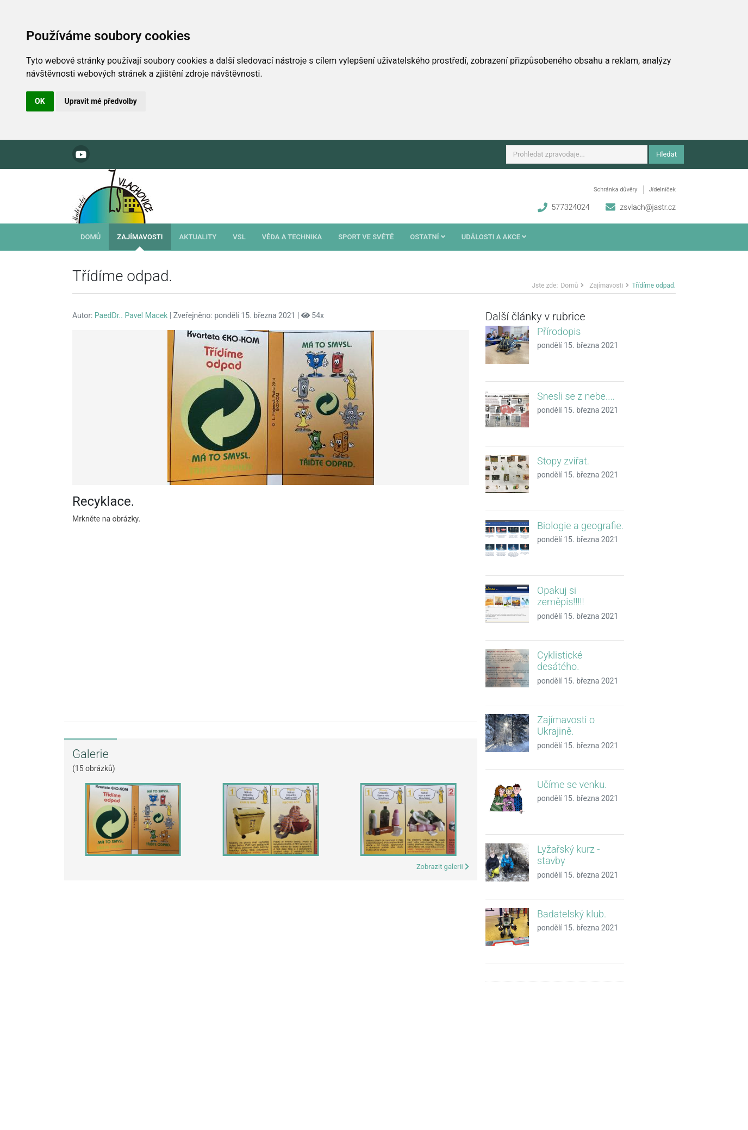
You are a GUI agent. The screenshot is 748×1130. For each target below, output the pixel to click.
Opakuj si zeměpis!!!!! (560, 596)
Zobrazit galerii (442, 866)
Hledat (666, 154)
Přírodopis (559, 331)
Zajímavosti (140, 237)
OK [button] (40, 101)
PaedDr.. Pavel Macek (131, 315)
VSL (239, 237)
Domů (90, 237)
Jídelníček (662, 189)
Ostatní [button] (427, 237)
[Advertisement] (270, 615)
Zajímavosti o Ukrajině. (566, 725)
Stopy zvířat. (563, 461)
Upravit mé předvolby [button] (101, 101)
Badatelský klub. (571, 914)
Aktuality (198, 237)
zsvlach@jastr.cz (648, 207)
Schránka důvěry (616, 189)
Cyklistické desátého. (559, 661)
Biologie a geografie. (580, 525)
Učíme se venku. (572, 784)
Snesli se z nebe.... (576, 396)
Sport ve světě (366, 237)
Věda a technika (292, 237)
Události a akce (494, 237)
